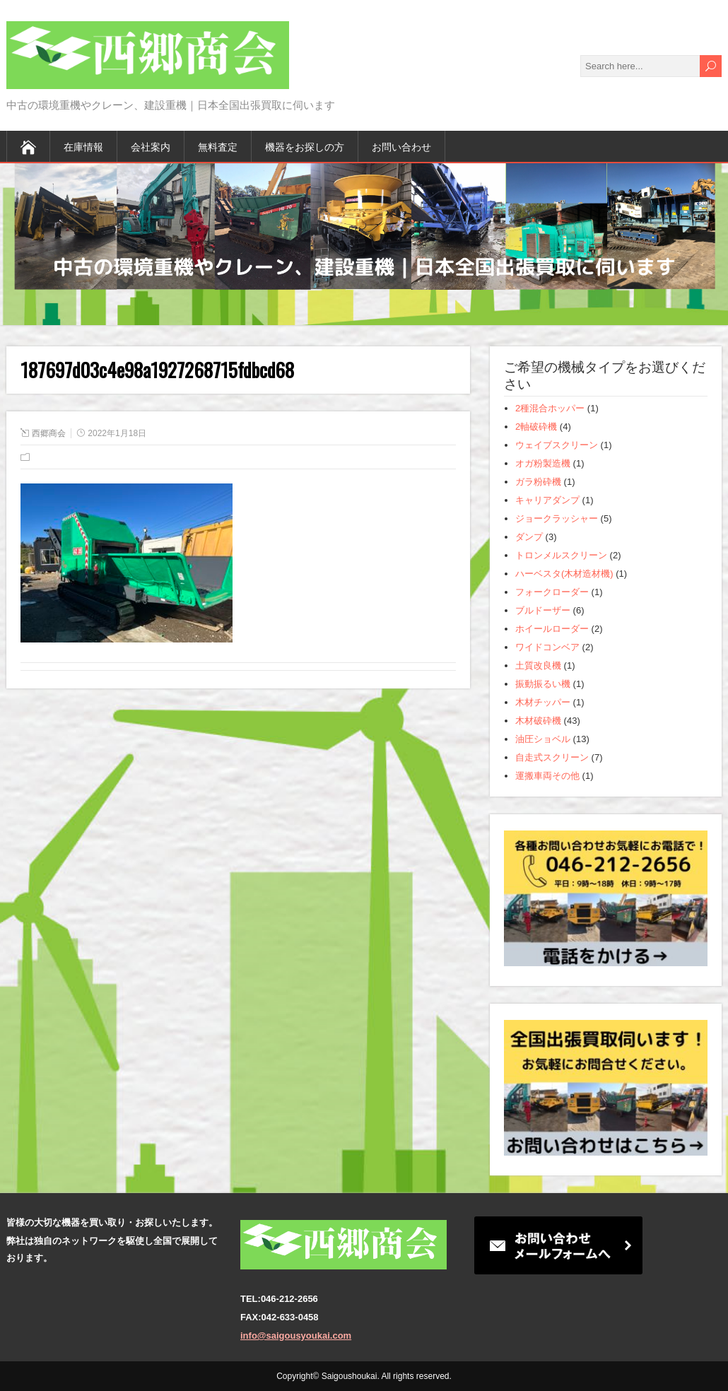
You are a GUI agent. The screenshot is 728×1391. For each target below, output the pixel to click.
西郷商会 (49, 433)
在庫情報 (83, 146)
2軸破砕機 (536, 426)
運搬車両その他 (547, 775)
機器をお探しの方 (304, 146)
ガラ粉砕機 (538, 481)
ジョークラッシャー (556, 518)
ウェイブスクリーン (556, 445)
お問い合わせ (401, 146)
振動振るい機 (542, 684)
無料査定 (217, 146)
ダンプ (529, 537)
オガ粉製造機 (542, 463)
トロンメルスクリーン (561, 555)
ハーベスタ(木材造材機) (564, 573)
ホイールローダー (552, 628)
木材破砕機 (538, 720)
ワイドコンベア (547, 647)
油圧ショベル (542, 739)
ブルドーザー (542, 610)
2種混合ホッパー (550, 408)
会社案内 (150, 146)
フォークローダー (552, 592)
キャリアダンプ (547, 500)
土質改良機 (538, 665)
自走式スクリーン (552, 757)
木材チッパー (542, 702)
